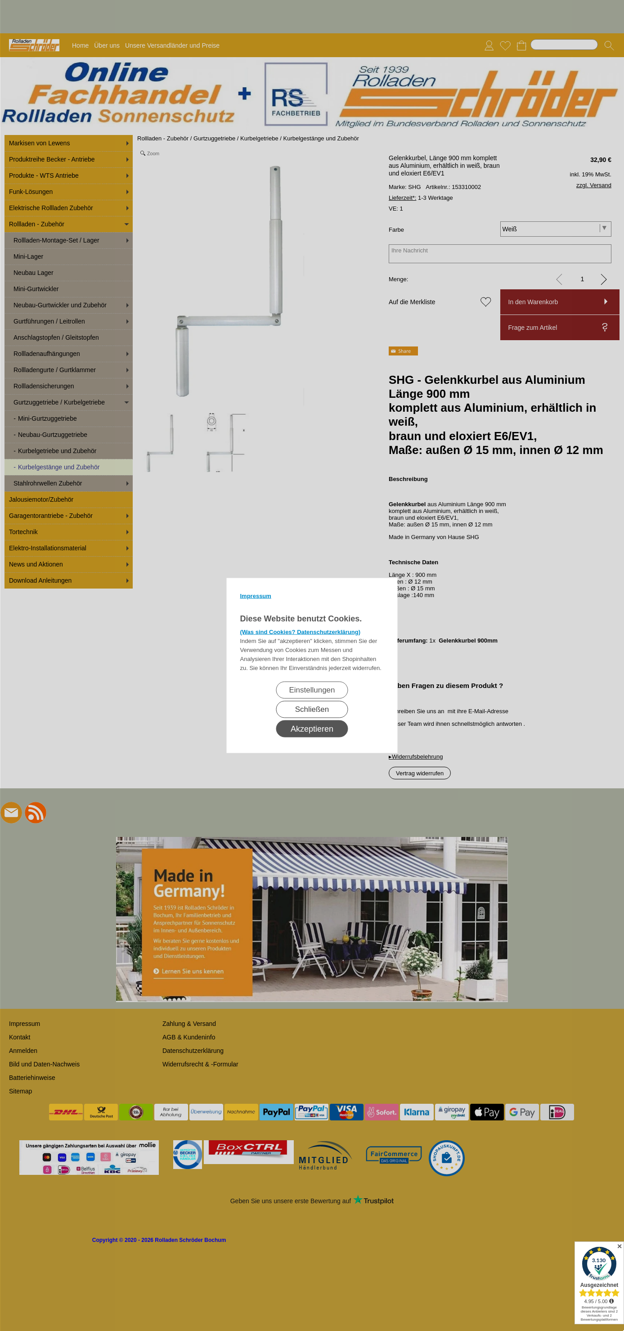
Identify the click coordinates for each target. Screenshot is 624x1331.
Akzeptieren (312, 728)
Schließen (312, 709)
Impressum (255, 596)
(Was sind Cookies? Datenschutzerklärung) (300, 632)
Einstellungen (312, 690)
